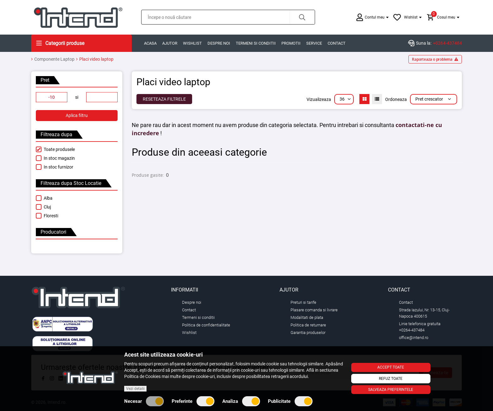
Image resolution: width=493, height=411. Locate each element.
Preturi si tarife (303, 302)
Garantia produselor (308, 332)
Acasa (150, 43)
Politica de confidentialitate (206, 325)
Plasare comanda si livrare (314, 310)
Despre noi (219, 43)
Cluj (47, 206)
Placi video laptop (96, 59)
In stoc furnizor (58, 166)
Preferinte (193, 401)
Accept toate (390, 367)
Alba (48, 198)
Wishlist (192, 43)
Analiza (241, 401)
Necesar (144, 401)
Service (314, 43)
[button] (302, 17)
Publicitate (290, 401)
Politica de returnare (308, 325)
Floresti (51, 215)
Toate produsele (59, 149)
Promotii (291, 43)
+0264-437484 (447, 43)
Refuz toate (390, 378)
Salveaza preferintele (390, 389)
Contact (337, 43)
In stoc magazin (59, 158)
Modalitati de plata (307, 317)
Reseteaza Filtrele (164, 99)
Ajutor (169, 43)
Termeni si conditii (256, 43)
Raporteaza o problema (435, 59)
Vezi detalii (135, 388)
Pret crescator (433, 99)
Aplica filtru (77, 115)
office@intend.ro (413, 337)
